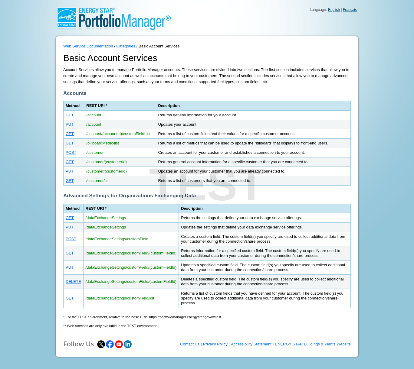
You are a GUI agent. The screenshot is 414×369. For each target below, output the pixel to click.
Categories (125, 46)
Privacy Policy (215, 344)
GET (70, 115)
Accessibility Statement (251, 344)
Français (350, 10)
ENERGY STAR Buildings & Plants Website (313, 344)
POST (71, 152)
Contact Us (189, 344)
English (334, 10)
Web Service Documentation (88, 46)
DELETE (73, 281)
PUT (70, 124)
